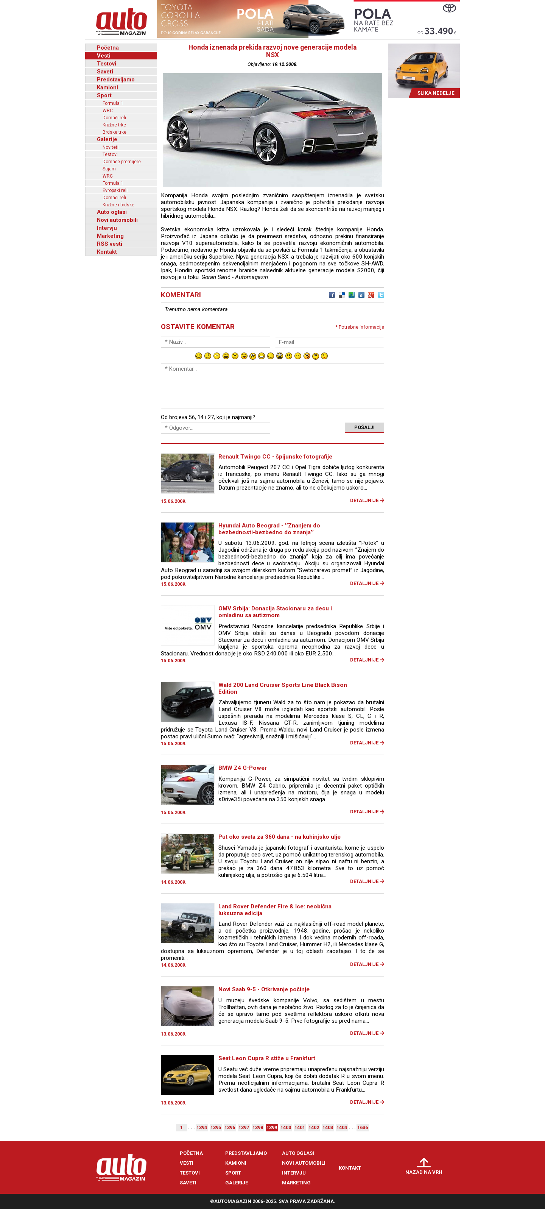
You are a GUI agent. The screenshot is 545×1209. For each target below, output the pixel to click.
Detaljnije (364, 500)
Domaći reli (114, 117)
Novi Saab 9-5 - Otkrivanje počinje (264, 989)
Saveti (105, 71)
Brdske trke (114, 132)
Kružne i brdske (118, 204)
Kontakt (107, 251)
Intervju (107, 228)
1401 (299, 1127)
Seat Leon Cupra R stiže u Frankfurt (266, 1058)
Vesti (104, 55)
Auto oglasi (112, 212)
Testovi (106, 63)
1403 (327, 1127)
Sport (104, 95)
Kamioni (107, 87)
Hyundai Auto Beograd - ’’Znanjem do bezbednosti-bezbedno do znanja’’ (269, 529)
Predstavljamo (116, 79)
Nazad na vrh (423, 1172)
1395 (215, 1127)
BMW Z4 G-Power (242, 767)
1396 (229, 1127)
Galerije (107, 139)
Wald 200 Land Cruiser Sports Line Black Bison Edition (282, 688)
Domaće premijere (122, 161)
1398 (257, 1127)
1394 (201, 1127)
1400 (285, 1127)
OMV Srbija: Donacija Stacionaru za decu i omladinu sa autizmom (275, 612)
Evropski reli (115, 190)
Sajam (109, 169)
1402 (313, 1127)
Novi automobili (117, 220)
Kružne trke (114, 125)
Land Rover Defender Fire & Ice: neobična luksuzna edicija (275, 910)
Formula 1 (113, 103)
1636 (362, 1127)
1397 (243, 1127)
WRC (108, 110)
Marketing (110, 235)
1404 (341, 1127)
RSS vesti (109, 243)
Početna (108, 47)
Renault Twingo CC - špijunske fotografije (275, 456)
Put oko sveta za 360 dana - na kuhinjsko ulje (279, 836)
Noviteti (110, 147)
